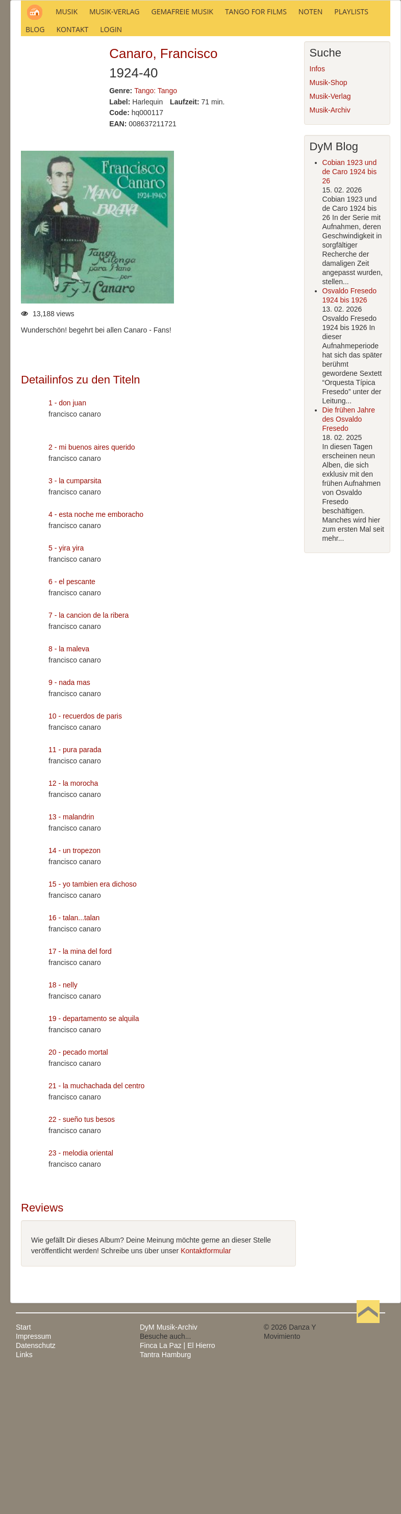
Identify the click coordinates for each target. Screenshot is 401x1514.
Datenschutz (36, 1484)
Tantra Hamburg (165, 1493)
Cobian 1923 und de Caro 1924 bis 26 (349, 310)
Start (23, 1466)
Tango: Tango (155, 229)
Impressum (33, 1475)
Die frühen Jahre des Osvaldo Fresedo (348, 557)
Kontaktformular (206, 1389)
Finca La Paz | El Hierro (177, 1484)
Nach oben (367, 1466)
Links (24, 1493)
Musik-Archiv (330, 248)
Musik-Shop (328, 221)
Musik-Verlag (330, 235)
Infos (317, 207)
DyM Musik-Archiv (168, 1466)
